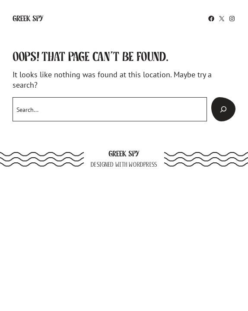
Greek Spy (28, 18)
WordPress (143, 164)
